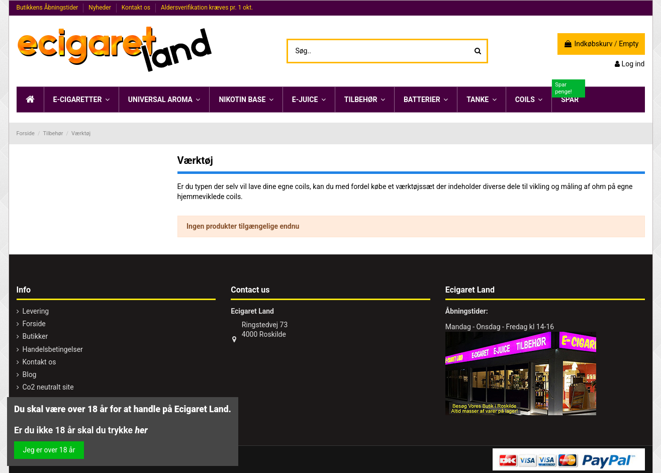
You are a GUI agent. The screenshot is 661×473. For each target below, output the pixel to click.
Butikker (35, 336)
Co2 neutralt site (48, 387)
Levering (36, 311)
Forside (34, 324)
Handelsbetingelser (53, 349)
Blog (30, 374)
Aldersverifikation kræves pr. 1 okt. (207, 7)
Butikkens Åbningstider (48, 7)
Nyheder (100, 7)
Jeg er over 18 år (49, 450)
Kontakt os (137, 7)
